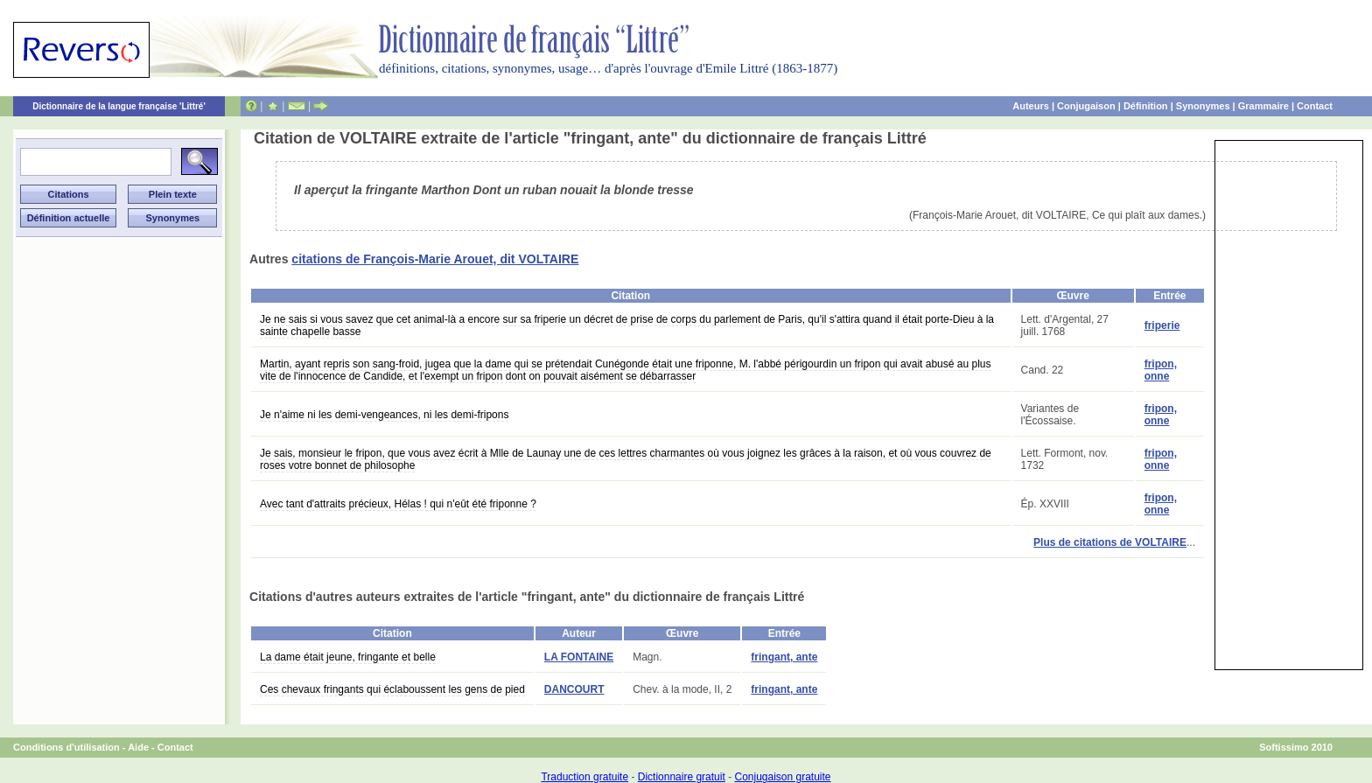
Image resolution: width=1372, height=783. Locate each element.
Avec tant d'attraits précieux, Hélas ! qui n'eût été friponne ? (398, 504)
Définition (1146, 106)
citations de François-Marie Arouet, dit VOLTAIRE (434, 259)
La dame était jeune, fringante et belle (348, 657)
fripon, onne (1160, 370)
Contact (1315, 106)
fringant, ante (784, 657)
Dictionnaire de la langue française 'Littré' (119, 106)
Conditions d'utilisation (66, 747)
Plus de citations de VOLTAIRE (1109, 542)
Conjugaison (1086, 106)
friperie (1162, 325)
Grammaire (1263, 106)
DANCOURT (574, 689)
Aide (138, 747)
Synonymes (1203, 106)
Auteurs (1030, 106)
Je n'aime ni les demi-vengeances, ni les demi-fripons (384, 415)
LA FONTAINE (578, 657)
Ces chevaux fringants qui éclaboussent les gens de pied (392, 689)
